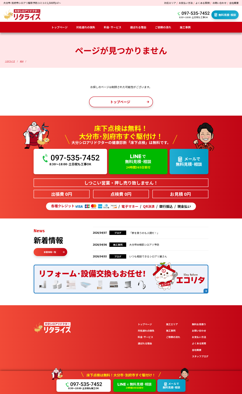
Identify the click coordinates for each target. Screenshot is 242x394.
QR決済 (149, 206)
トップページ (59, 27)
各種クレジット (84, 206)
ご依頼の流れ (163, 27)
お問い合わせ (219, 3)
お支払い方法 (186, 3)
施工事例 (185, 27)
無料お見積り (199, 324)
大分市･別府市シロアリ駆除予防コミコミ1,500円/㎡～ (32, 3)
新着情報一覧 (54, 252)
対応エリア (170, 3)
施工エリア (172, 324)
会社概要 (234, 3)
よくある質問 (202, 3)
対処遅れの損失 (85, 27)
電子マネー (130, 206)
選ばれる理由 (138, 27)
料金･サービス (112, 27)
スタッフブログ (200, 356)
